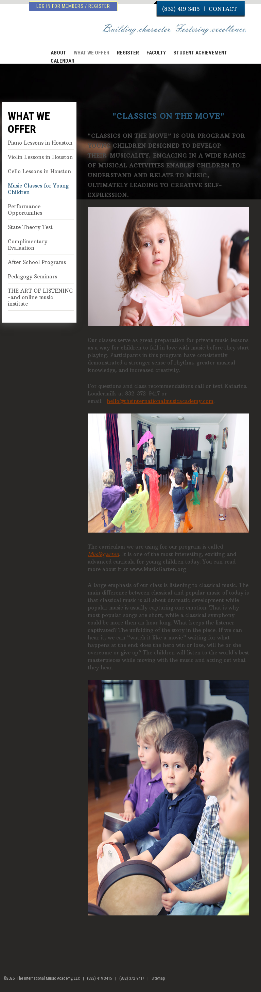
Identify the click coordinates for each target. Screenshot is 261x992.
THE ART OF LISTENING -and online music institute (40, 297)
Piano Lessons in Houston (40, 143)
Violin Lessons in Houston (40, 157)
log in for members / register (73, 6)
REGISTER (128, 53)
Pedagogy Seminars (32, 276)
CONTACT (223, 8)
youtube (253, 981)
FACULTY (156, 53)
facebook (240, 981)
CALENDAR (62, 61)
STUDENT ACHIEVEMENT (200, 53)
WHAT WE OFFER (91, 53)
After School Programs (37, 262)
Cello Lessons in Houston (39, 171)
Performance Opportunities (25, 209)
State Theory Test (30, 227)
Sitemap (158, 978)
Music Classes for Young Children (38, 188)
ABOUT (58, 53)
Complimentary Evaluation (27, 244)
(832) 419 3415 (181, 8)
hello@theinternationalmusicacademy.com (160, 401)
